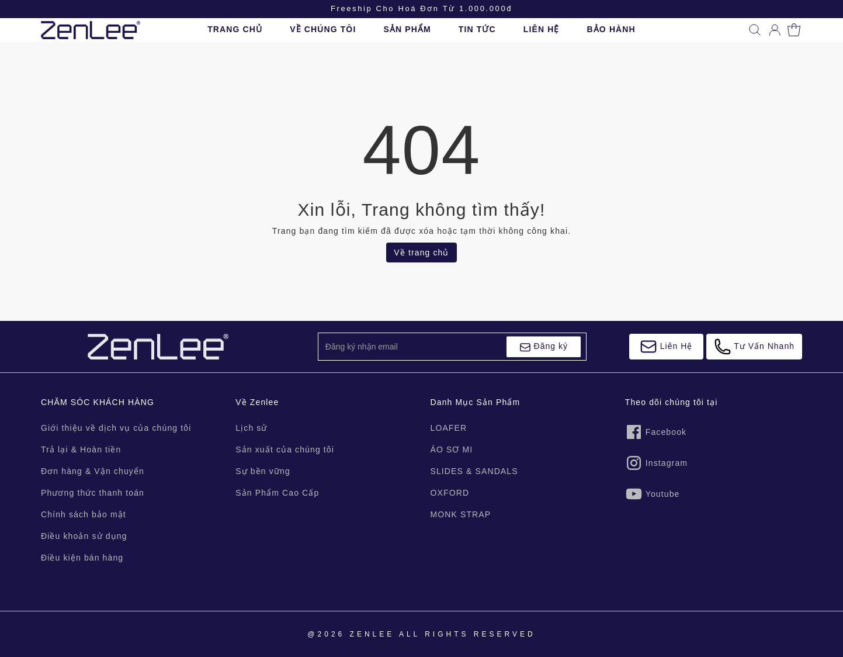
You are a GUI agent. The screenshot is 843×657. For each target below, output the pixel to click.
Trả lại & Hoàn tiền (81, 449)
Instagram (656, 463)
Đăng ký (543, 347)
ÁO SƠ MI (452, 449)
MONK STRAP (461, 514)
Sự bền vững (262, 471)
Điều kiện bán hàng (82, 557)
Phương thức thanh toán (92, 492)
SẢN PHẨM (407, 29)
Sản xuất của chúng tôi (284, 449)
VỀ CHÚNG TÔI (323, 29)
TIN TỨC (477, 29)
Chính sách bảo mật (83, 514)
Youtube (652, 494)
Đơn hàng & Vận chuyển (92, 471)
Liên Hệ (666, 346)
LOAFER (449, 428)
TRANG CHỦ (234, 29)
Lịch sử (251, 428)
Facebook (655, 432)
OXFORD (450, 492)
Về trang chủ (421, 252)
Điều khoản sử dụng (84, 536)
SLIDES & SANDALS (474, 471)
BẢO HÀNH (611, 29)
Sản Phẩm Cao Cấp (277, 492)
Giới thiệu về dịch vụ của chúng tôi (116, 428)
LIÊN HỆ (541, 29)
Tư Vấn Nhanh (754, 346)
